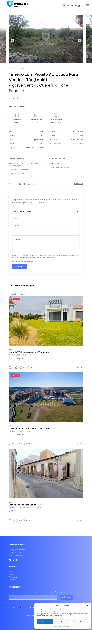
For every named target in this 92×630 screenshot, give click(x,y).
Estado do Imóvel (54, 140)
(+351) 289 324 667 (17, 553)
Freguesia (12, 148)
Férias (11, 574)
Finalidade (52, 136)
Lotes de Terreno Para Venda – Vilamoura (29, 428)
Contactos (12, 580)
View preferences (80, 622)
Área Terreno (17, 119)
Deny (62, 622)
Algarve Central (23, 85)
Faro (41, 136)
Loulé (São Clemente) (32, 507)
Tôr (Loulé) (39, 132)
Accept (45, 622)
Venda (11, 69)
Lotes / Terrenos (77, 132)
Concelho (12, 144)
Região (11, 140)
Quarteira (27, 355)
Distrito (11, 136)
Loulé (41, 144)
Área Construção (36, 119)
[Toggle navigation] (87, 5)
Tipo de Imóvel (53, 132)
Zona (11, 132)
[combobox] (46, 211)
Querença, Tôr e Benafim (34, 148)
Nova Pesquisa (17, 294)
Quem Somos (13, 577)
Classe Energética (56, 119)
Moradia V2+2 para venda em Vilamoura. (29, 352)
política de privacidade (46, 255)
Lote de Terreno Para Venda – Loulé (26, 504)
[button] (88, 606)
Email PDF (78, 184)
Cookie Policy (57, 626)
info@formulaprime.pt (17, 550)
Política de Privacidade (31, 615)
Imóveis (11, 572)
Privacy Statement (67, 626)
